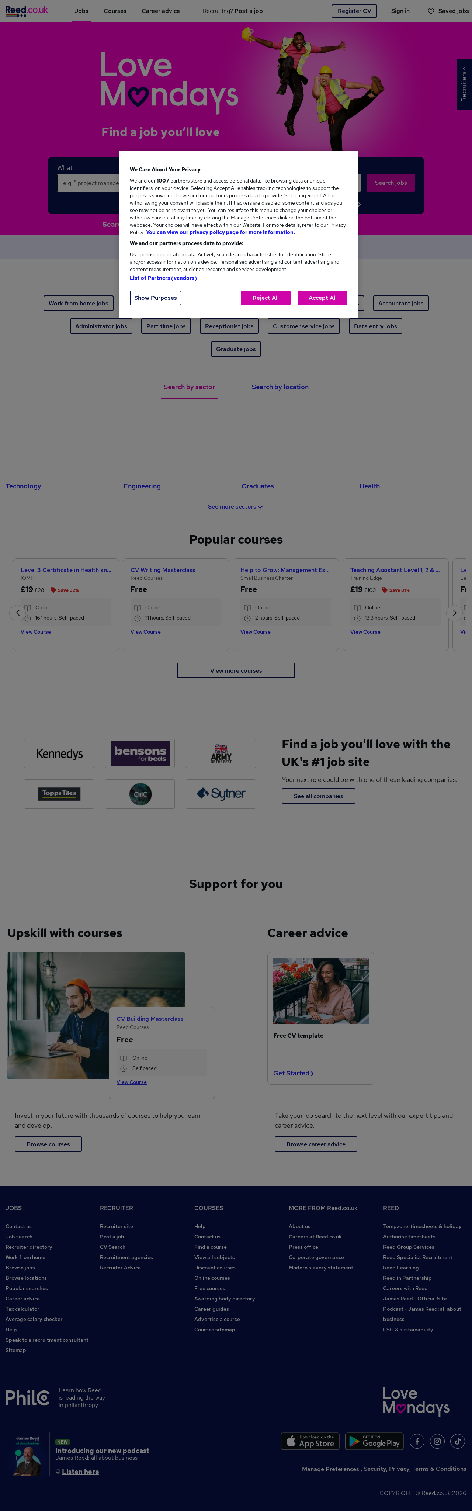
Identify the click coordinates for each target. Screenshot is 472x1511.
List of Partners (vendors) (163, 278)
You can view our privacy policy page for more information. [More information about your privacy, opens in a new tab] (220, 232)
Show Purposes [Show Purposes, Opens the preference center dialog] (155, 298)
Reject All (266, 298)
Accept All (323, 298)
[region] (238, 234)
